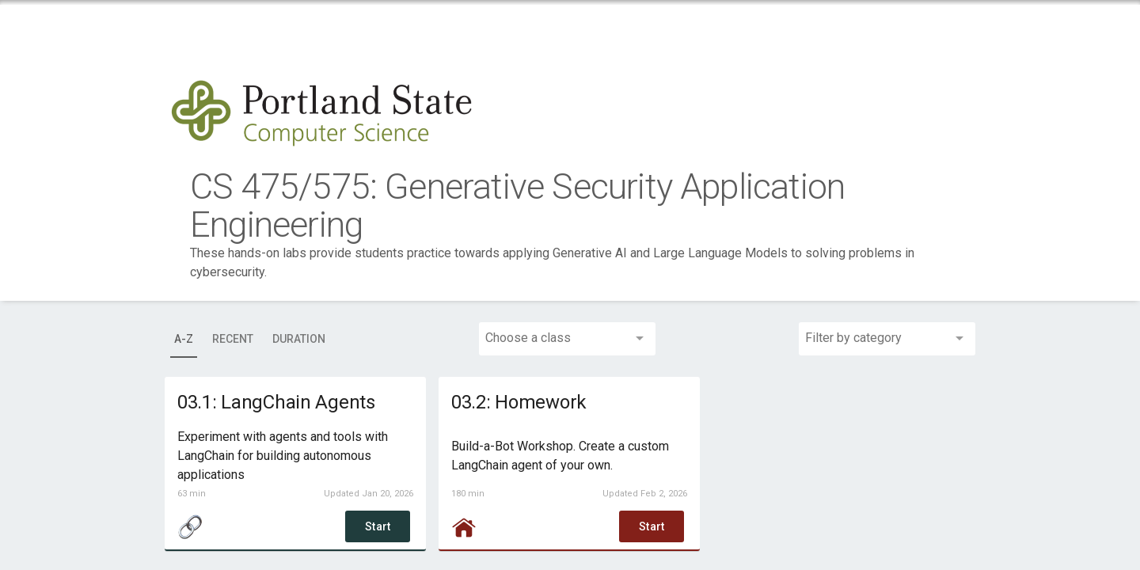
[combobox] (570, 338)
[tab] (183, 339)
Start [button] (378, 526)
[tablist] (253, 339)
